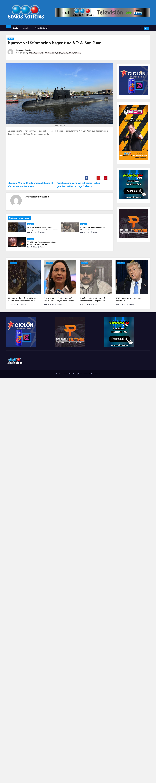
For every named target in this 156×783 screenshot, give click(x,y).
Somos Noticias (25, 50)
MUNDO (11, 38)
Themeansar (95, 374)
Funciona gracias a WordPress (66, 374)
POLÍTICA (49, 263)
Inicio (15, 28)
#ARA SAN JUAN (36, 53)
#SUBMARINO (75, 53)
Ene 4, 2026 (32, 232)
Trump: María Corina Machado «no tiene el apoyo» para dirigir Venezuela (59, 301)
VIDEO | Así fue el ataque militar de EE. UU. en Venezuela (41, 243)
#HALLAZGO (62, 53)
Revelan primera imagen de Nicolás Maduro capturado (92, 228)
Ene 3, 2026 (85, 232)
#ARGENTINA (50, 53)
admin (41, 232)
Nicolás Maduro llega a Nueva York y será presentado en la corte (42, 228)
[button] (141, 28)
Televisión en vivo (42, 28)
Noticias (26, 28)
